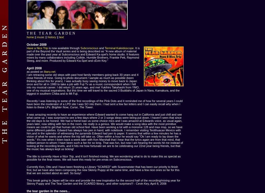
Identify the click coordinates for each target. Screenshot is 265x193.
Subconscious (89, 48)
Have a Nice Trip (37, 48)
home (30, 37)
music (40, 37)
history (52, 37)
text (61, 37)
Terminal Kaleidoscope (119, 48)
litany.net (49, 71)
